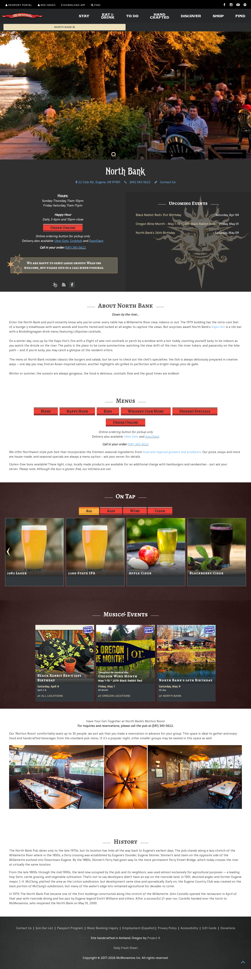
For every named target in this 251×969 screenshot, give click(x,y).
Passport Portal (18, 5)
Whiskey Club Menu (146, 411)
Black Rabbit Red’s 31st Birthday (158, 214)
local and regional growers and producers (172, 451)
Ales (111, 511)
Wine (135, 511)
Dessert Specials (194, 411)
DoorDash (152, 436)
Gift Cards (209, 928)
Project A (153, 937)
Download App (73, 5)
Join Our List (44, 928)
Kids (108, 411)
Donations (227, 928)
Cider (160, 511)
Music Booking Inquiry (102, 928)
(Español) (148, 928)
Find (96, 5)
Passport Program (70, 928)
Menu (46, 411)
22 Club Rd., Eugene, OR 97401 (98, 182)
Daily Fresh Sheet (125, 947)
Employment (131, 928)
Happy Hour (77, 411)
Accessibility (189, 928)
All (89, 511)
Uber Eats (131, 436)
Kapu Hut (218, 326)
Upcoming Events (188, 203)
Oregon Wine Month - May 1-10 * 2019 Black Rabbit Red (175, 223)
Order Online (62, 227)
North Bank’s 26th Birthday (155, 232)
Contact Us (165, 182)
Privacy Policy (167, 928)
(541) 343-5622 (137, 182)
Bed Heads (46, 5)
